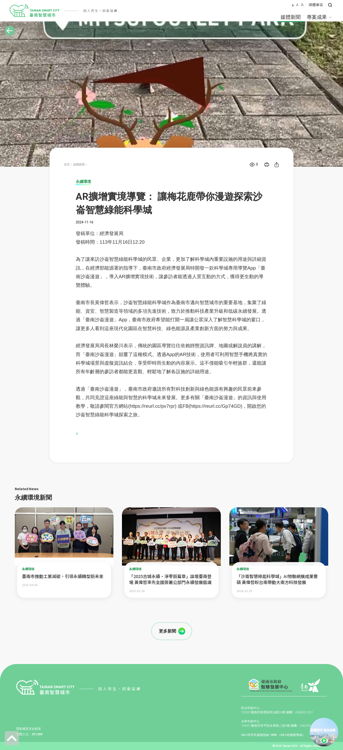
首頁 (67, 164)
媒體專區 (316, 4)
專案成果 (319, 17)
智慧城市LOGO (35, 10)
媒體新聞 (291, 17)
